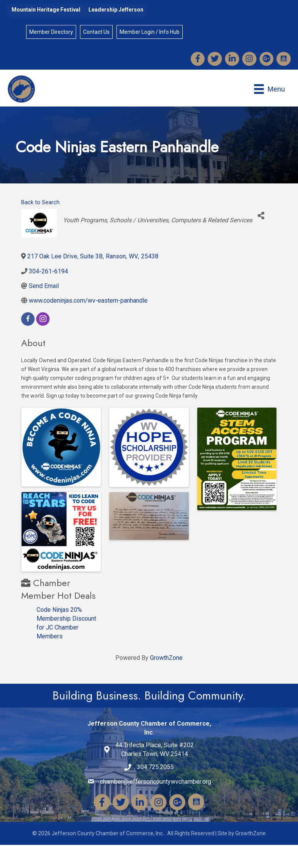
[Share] (261, 216)
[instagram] (43, 320)
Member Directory (51, 32)
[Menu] (269, 90)
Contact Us (96, 32)
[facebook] (28, 320)
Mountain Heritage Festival (46, 10)
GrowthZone (166, 658)
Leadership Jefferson (115, 10)
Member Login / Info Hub (150, 32)
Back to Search (40, 203)
